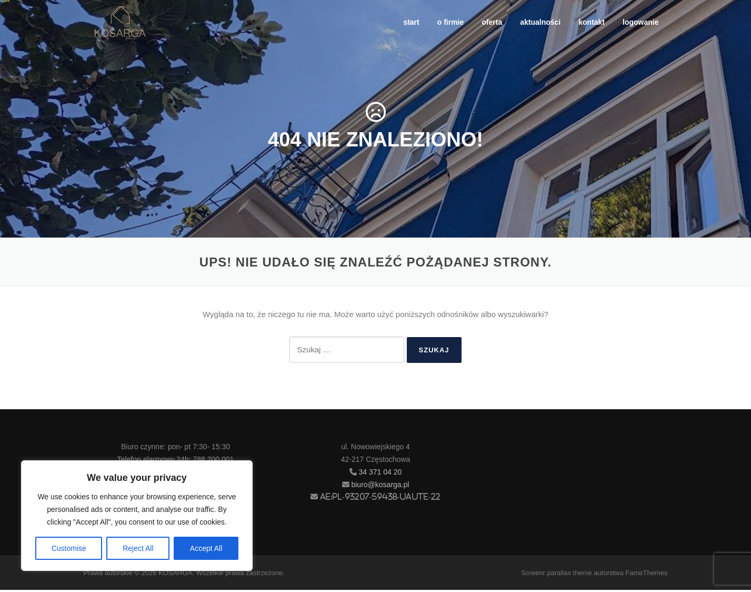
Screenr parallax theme (556, 575)
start (411, 22)
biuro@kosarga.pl (380, 486)
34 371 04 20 (380, 474)
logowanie (640, 22)
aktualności (540, 22)
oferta (492, 22)
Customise (69, 548)
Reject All (138, 548)
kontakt (591, 22)
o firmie (450, 22)
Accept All (206, 548)
